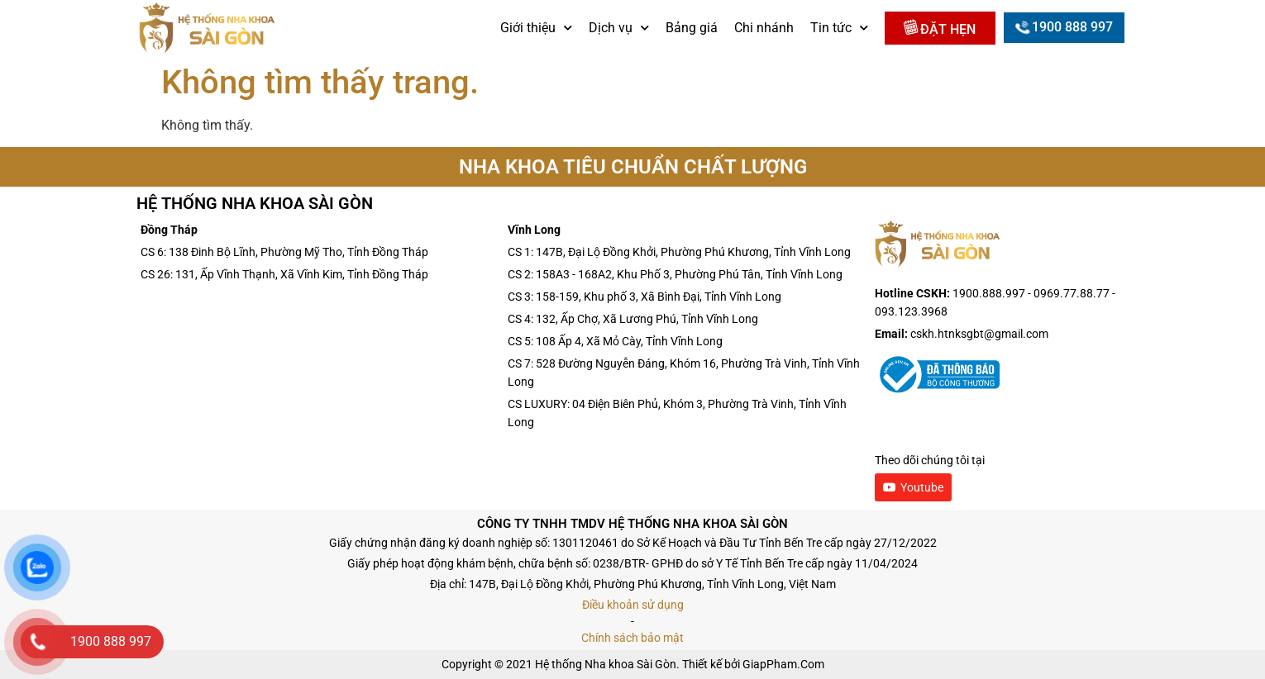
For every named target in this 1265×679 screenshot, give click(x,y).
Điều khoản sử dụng (633, 604)
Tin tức (839, 27)
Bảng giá (692, 28)
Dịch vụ (619, 27)
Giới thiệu (536, 27)
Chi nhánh (764, 28)
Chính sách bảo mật (632, 637)
